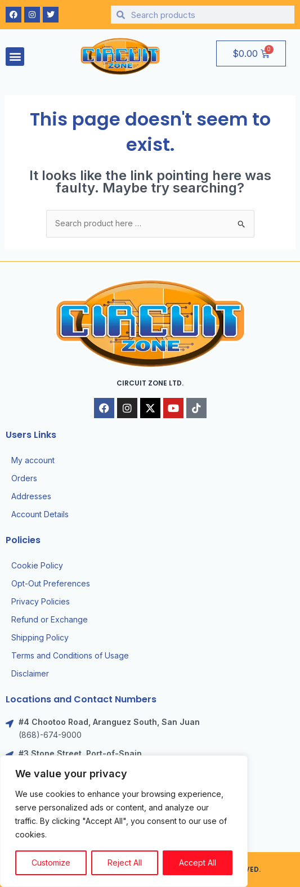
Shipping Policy (40, 637)
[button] (15, 56)
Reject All (125, 862)
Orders (24, 478)
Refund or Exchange (49, 619)
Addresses (31, 496)
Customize (51, 862)
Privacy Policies (40, 601)
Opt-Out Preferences (50, 583)
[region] (124, 821)
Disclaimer (30, 673)
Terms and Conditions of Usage (70, 655)
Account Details (40, 514)
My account (33, 460)
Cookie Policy (37, 565)
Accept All (197, 862)
